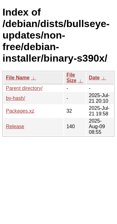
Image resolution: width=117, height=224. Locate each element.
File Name (18, 77)
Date (94, 77)
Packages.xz (20, 111)
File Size (71, 77)
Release (15, 126)
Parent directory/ (24, 88)
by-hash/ (15, 98)
